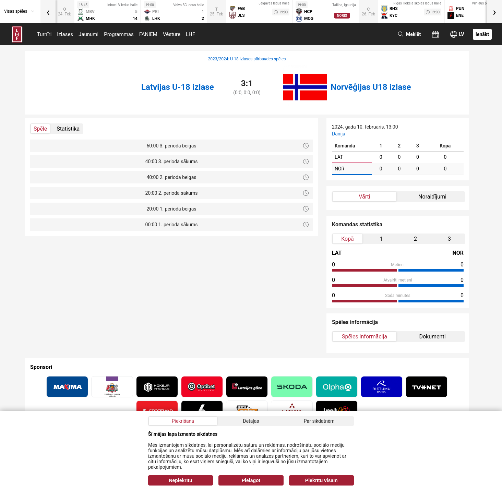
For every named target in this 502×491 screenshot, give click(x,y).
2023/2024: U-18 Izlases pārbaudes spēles (247, 59)
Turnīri (44, 34)
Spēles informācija (364, 336)
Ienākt (482, 34)
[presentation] (48, 11)
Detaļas (251, 421)
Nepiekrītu (180, 480)
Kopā (347, 239)
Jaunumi (88, 34)
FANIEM (148, 34)
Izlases (65, 34)
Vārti (364, 196)
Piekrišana (183, 421)
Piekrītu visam (321, 480)
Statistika (68, 128)
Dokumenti (432, 336)
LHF (190, 34)
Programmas (119, 34)
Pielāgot (251, 480)
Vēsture (171, 34)
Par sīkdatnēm (319, 421)
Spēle (40, 128)
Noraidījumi (432, 196)
